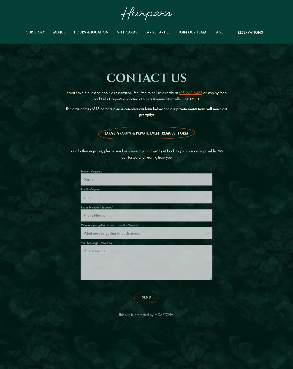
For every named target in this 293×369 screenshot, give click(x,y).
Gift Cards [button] (127, 32)
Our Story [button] (35, 32)
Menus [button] (59, 32)
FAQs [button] (219, 32)
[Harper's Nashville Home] (146, 13)
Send (146, 298)
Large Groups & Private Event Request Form (146, 133)
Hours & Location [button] (91, 32)
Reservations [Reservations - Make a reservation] (250, 32)
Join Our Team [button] (192, 32)
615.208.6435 (190, 92)
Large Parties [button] (158, 32)
